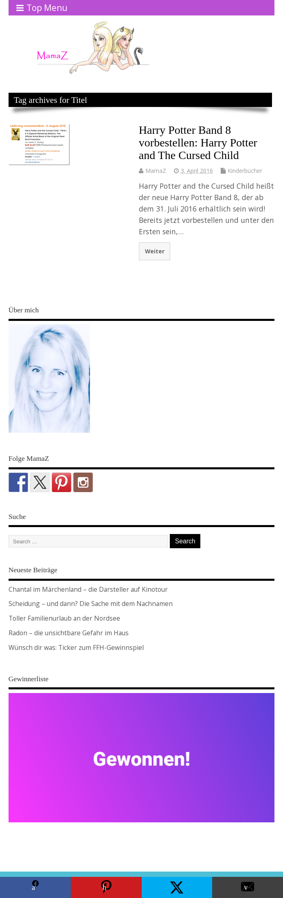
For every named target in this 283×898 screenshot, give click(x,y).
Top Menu (42, 7)
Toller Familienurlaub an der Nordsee (64, 618)
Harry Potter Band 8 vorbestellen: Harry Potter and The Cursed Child (198, 142)
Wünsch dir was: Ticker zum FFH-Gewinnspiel (76, 647)
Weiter (155, 251)
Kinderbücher (245, 170)
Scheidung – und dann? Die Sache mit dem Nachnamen (91, 603)
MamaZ (155, 170)
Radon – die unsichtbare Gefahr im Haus (69, 632)
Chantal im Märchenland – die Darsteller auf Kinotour (88, 589)
